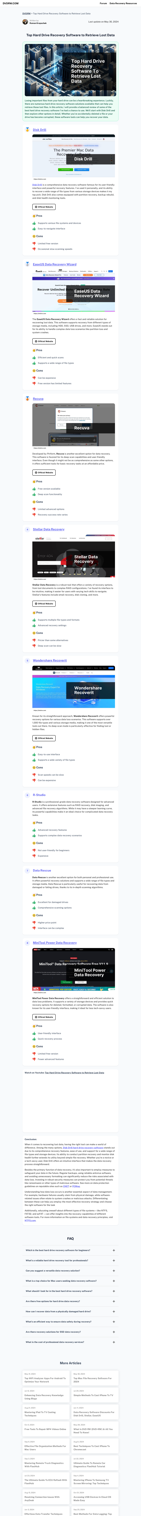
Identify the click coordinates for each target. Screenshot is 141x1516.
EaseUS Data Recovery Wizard (54, 264)
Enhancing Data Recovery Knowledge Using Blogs (44, 1397)
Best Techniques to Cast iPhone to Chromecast (92, 1448)
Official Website (45, 207)
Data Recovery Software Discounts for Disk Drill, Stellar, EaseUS (94, 1414)
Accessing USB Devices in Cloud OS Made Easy (92, 1499)
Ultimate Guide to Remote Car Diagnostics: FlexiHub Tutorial (89, 1465)
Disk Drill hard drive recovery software (83, 1147)
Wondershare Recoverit (50, 660)
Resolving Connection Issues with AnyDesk (42, 1499)
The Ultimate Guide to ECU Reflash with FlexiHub (46, 1482)
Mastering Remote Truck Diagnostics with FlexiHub (44, 1465)
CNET (66, 1186)
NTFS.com (30, 1220)
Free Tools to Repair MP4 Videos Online (45, 1429)
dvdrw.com (11, 3)
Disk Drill (39, 130)
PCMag (76, 1186)
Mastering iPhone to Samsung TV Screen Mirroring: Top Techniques (91, 1482)
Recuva (38, 398)
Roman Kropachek (38, 23)
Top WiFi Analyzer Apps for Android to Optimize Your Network (45, 1380)
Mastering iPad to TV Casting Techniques (40, 1414)
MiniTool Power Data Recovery (55, 942)
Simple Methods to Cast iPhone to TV (93, 1395)
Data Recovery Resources (123, 3)
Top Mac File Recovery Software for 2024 (93, 1380)
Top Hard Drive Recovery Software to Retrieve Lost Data (74, 1072)
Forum (103, 3)
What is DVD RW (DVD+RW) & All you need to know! (93, 1431)
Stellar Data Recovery (48, 529)
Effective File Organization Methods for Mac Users (45, 1448)
